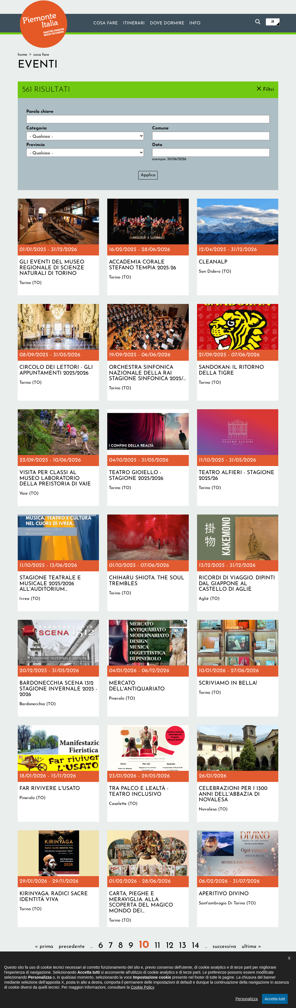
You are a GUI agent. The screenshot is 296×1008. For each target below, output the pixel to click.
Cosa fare (105, 23)
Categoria (36, 128)
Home (22, 55)
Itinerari (134, 23)
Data (157, 145)
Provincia (35, 145)
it (272, 21)
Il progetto (85, 979)
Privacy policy (166, 979)
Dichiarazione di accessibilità (124, 979)
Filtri (268, 89)
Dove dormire (167, 23)
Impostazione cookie (201, 979)
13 (182, 946)
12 (169, 946)
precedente (72, 946)
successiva (224, 946)
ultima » (251, 946)
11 (157, 946)
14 (195, 946)
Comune (160, 128)
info (194, 23)
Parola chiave (39, 111)
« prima (44, 946)
